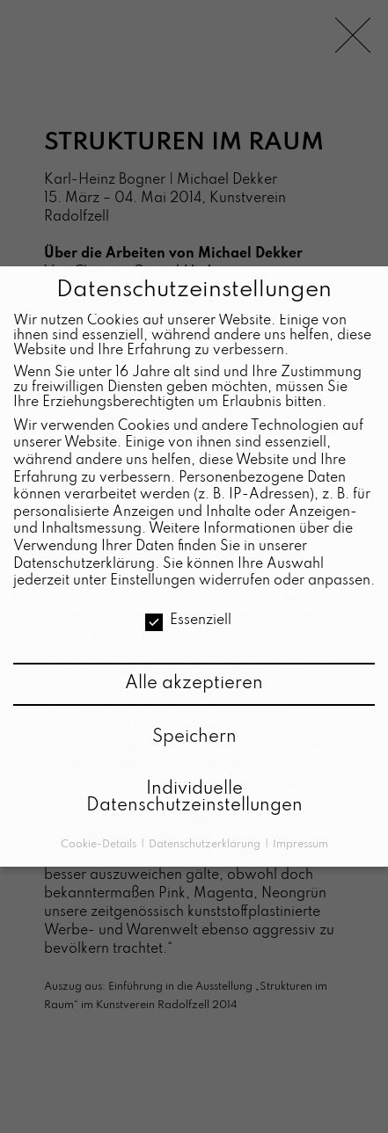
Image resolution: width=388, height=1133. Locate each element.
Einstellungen (152, 581)
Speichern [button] (194, 737)
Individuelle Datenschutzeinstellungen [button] (194, 798)
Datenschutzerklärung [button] (206, 844)
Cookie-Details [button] (100, 844)
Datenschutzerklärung (84, 564)
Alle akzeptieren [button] (194, 684)
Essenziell (188, 621)
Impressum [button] (300, 844)
